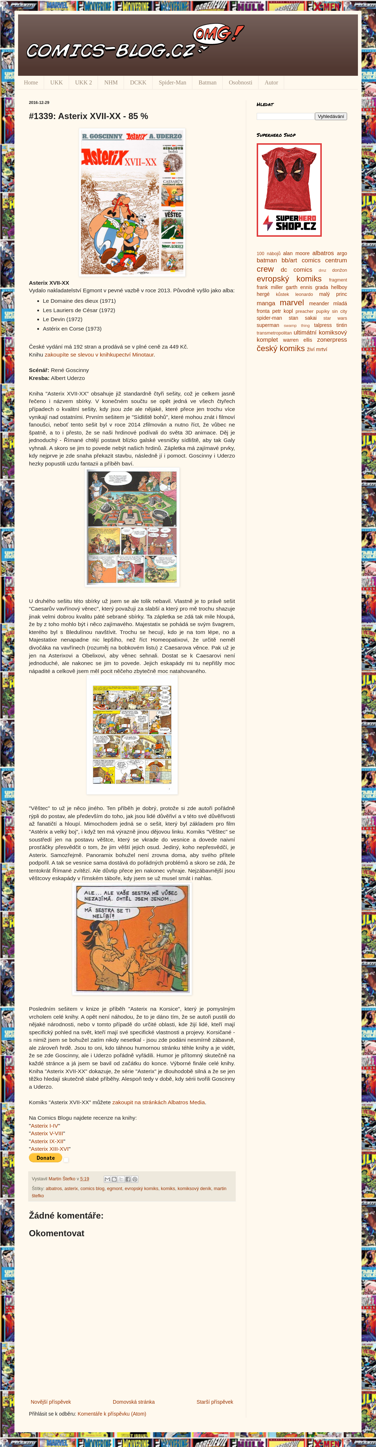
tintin (341, 325)
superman (268, 325)
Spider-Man (172, 82)
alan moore (296, 253)
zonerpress (332, 339)
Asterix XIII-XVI (49, 1149)
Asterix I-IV (44, 1126)
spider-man (269, 318)
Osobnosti (240, 82)
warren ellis (297, 340)
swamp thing (297, 325)
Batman (207, 82)
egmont (114, 1188)
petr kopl (282, 311)
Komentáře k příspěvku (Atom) (112, 1414)
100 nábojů (269, 253)
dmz (322, 270)
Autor (271, 82)
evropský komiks (141, 1188)
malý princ (333, 294)
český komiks (281, 348)
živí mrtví (317, 349)
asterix (71, 1188)
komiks (168, 1188)
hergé (263, 294)
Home (31, 82)
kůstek (282, 294)
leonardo (304, 294)
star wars (335, 318)
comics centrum (324, 260)
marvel (292, 302)
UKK (56, 82)
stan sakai (303, 318)
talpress (323, 325)
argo (342, 253)
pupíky (322, 311)
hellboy (339, 287)
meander (319, 303)
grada (321, 287)
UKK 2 (83, 82)
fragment (338, 280)
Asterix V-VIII (47, 1133)
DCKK (138, 82)
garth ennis (299, 287)
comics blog (92, 1188)
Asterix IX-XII (47, 1141)
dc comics (296, 269)
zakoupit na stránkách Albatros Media (158, 1102)
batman (267, 260)
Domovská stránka (134, 1402)
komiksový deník (194, 1188)
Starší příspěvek (215, 1402)
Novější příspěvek (51, 1402)
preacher (305, 311)
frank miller (270, 287)
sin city (339, 311)
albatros (54, 1188)
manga (266, 303)
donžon (339, 270)
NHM (111, 82)
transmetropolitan (274, 333)
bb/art (289, 260)
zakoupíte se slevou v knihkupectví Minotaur (99, 354)
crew (265, 269)
